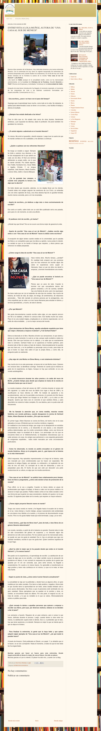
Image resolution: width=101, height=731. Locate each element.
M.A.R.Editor (74, 128)
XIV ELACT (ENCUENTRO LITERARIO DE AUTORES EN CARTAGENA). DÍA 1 (85, 58)
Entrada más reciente (14, 720)
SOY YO (9, 19)
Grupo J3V (74, 133)
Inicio (36, 720)
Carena (73, 126)
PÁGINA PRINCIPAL (22, 19)
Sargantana (74, 131)
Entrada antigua (58, 720)
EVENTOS (83, 141)
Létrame (73, 117)
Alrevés (73, 91)
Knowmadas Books (76, 98)
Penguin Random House (77, 107)
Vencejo (73, 124)
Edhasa (73, 87)
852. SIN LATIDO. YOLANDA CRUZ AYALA (84, 43)
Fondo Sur (73, 76)
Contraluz (73, 110)
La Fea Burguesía (75, 119)
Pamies (73, 94)
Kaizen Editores (75, 112)
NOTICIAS (81, 143)
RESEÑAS (74, 141)
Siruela (73, 101)
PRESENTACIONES (73, 143)
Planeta (73, 105)
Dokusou (73, 96)
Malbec (73, 89)
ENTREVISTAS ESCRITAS (21, 665)
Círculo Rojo (74, 114)
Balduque (73, 121)
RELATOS (90, 141)
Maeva (72, 103)
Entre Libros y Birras (76, 79)
